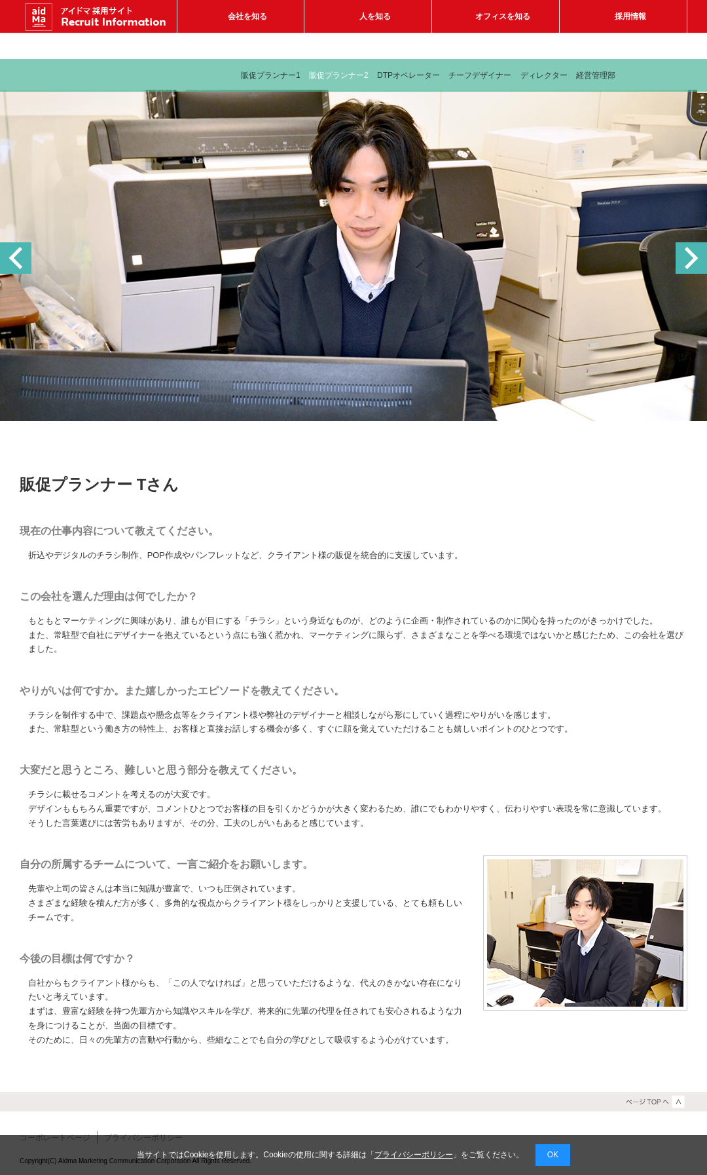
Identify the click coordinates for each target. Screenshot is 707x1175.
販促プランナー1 (270, 75)
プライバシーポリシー (413, 1154)
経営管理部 (595, 75)
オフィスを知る (502, 16)
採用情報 (630, 16)
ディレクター (544, 75)
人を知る (375, 16)
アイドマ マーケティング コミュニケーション (98, 16)
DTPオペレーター (408, 75)
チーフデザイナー (479, 75)
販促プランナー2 (339, 75)
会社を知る (247, 16)
